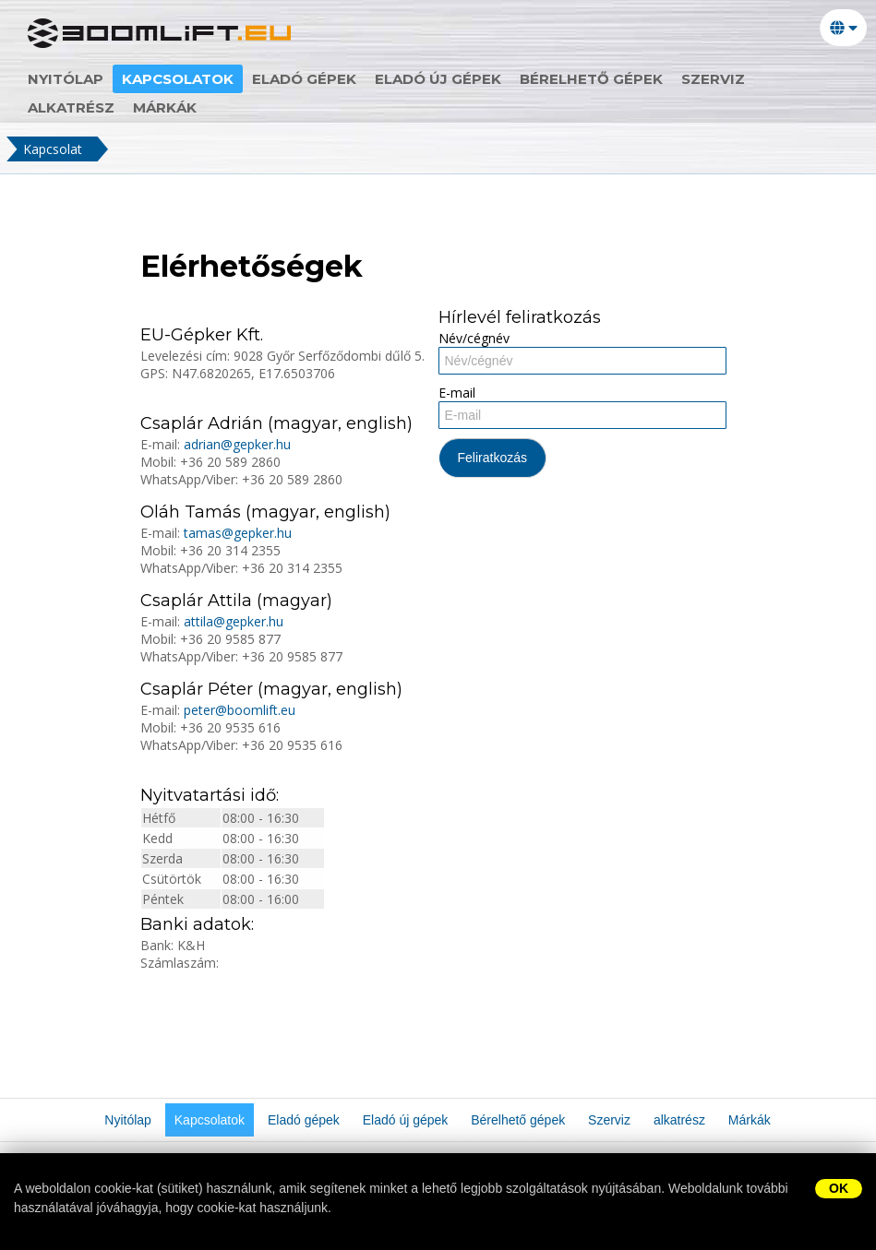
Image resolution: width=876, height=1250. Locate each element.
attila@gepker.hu (233, 621)
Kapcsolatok (178, 79)
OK (838, 1188)
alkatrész (71, 107)
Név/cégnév (474, 338)
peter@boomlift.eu (239, 710)
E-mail (456, 392)
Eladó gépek (304, 79)
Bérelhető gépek (591, 79)
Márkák (165, 107)
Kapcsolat (52, 149)
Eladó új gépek (438, 79)
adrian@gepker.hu (237, 444)
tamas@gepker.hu (238, 533)
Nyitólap (65, 79)
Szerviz (713, 79)
